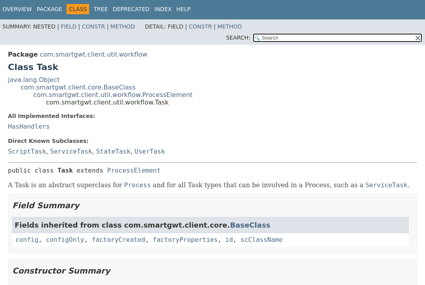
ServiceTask (71, 151)
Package (50, 9)
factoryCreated (118, 239)
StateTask (113, 151)
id (229, 239)
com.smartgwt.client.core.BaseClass (78, 87)
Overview (17, 9)
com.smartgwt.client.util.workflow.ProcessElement (112, 95)
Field (69, 26)
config (26, 239)
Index (163, 9)
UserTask (150, 151)
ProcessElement (133, 170)
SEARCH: (238, 37)
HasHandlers (29, 126)
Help (183, 9)
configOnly (65, 239)
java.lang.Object (33, 80)
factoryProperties (185, 239)
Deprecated (130, 9)
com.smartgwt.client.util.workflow (93, 54)
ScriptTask (27, 151)
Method (123, 26)
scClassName (261, 239)
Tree (100, 9)
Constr (93, 26)
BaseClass (250, 225)
